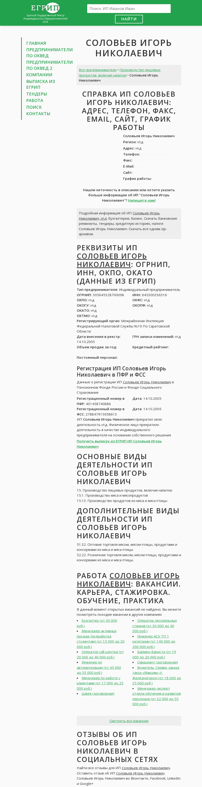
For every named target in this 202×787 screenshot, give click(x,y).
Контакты (38, 113)
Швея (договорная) (98, 693)
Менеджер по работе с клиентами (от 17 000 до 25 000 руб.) (100, 683)
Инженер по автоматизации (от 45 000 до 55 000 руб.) (99, 667)
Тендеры (36, 94)
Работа (34, 100)
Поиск (34, 107)
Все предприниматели (97, 69)
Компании (39, 74)
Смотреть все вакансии (128, 720)
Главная (36, 43)
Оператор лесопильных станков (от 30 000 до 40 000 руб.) (154, 625)
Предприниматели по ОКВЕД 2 (49, 65)
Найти (129, 19)
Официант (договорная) (157, 662)
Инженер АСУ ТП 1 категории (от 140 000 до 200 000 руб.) (153, 641)
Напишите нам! (142, 200)
